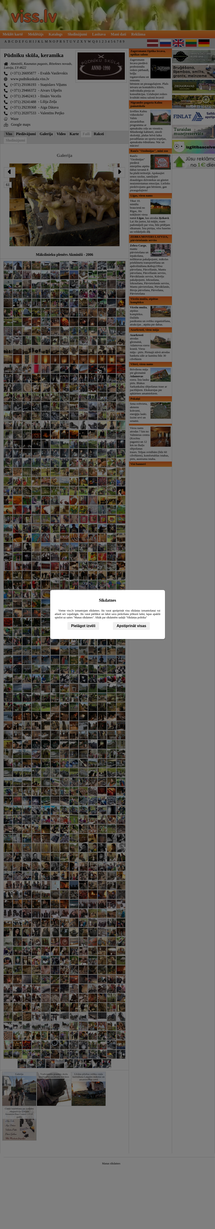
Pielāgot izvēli (83, 626)
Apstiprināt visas (131, 626)
